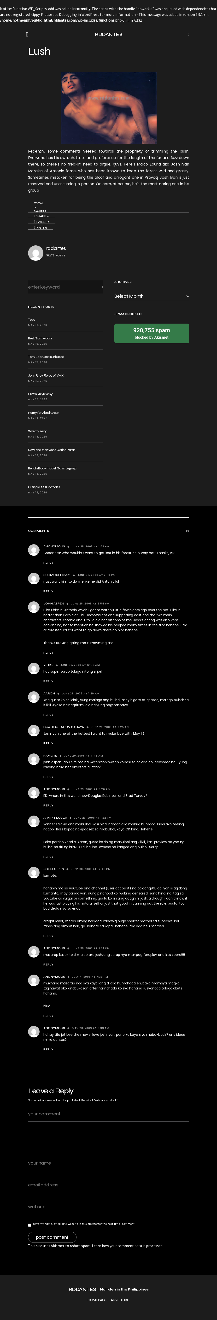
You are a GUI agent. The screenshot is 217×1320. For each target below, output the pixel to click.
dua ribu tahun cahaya (63, 727)
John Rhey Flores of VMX (46, 375)
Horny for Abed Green (43, 413)
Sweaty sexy (37, 431)
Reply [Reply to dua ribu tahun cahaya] (48, 743)
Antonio (57, 171)
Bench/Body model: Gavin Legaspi (52, 468)
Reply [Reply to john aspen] (48, 652)
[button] (28, 34)
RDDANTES (108, 34)
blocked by (151, 333)
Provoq (151, 177)
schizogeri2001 (56, 575)
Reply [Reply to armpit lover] (48, 856)
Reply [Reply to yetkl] (48, 681)
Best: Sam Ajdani (40, 338)
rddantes (56, 248)
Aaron (49, 693)
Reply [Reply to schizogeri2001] (48, 591)
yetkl (48, 665)
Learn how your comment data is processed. (127, 1245)
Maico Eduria (149, 164)
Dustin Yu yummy (40, 394)
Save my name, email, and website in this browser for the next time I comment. (84, 1223)
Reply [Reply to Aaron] (48, 714)
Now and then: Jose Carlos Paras (51, 450)
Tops (31, 320)
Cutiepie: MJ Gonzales (44, 487)
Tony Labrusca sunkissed (46, 357)
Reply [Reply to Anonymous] (48, 562)
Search (98, 287)
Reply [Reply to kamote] (48, 777)
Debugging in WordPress (79, 14)
